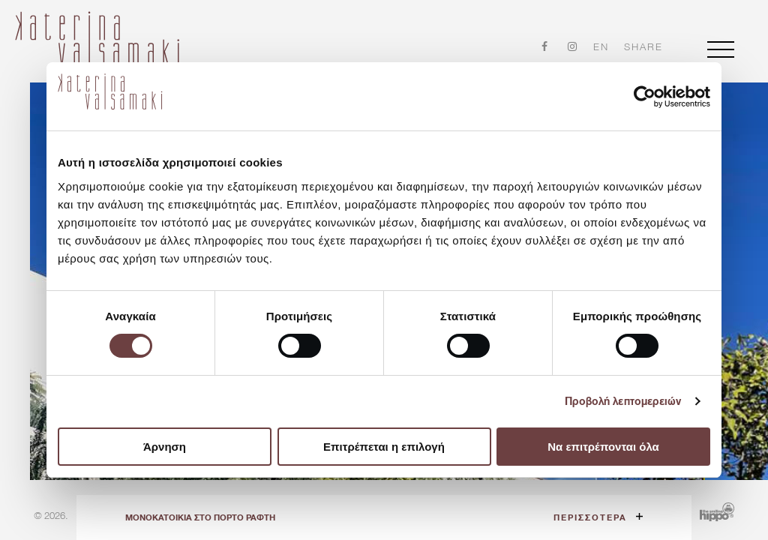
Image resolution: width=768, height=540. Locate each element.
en (601, 46)
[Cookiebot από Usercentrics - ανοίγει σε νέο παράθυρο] (644, 97)
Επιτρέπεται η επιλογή (384, 446)
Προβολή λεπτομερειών (623, 401)
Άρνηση (164, 446)
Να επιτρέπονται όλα (603, 446)
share (643, 47)
